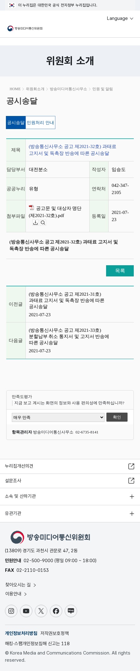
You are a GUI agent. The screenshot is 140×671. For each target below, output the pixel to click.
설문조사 (13, 481)
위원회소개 (35, 89)
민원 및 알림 (102, 89)
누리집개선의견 (19, 466)
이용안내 (16, 594)
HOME (15, 89)
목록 (120, 270)
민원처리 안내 (40, 122)
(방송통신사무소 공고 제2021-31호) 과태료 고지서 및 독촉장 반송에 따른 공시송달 (67, 300)
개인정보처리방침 (21, 633)
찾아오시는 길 (21, 585)
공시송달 (16, 122)
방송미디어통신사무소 (68, 89)
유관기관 (13, 513)
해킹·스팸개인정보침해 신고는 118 (37, 643)
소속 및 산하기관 (20, 496)
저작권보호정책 (54, 633)
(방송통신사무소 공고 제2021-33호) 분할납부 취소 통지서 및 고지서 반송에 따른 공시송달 (69, 336)
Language (120, 18)
